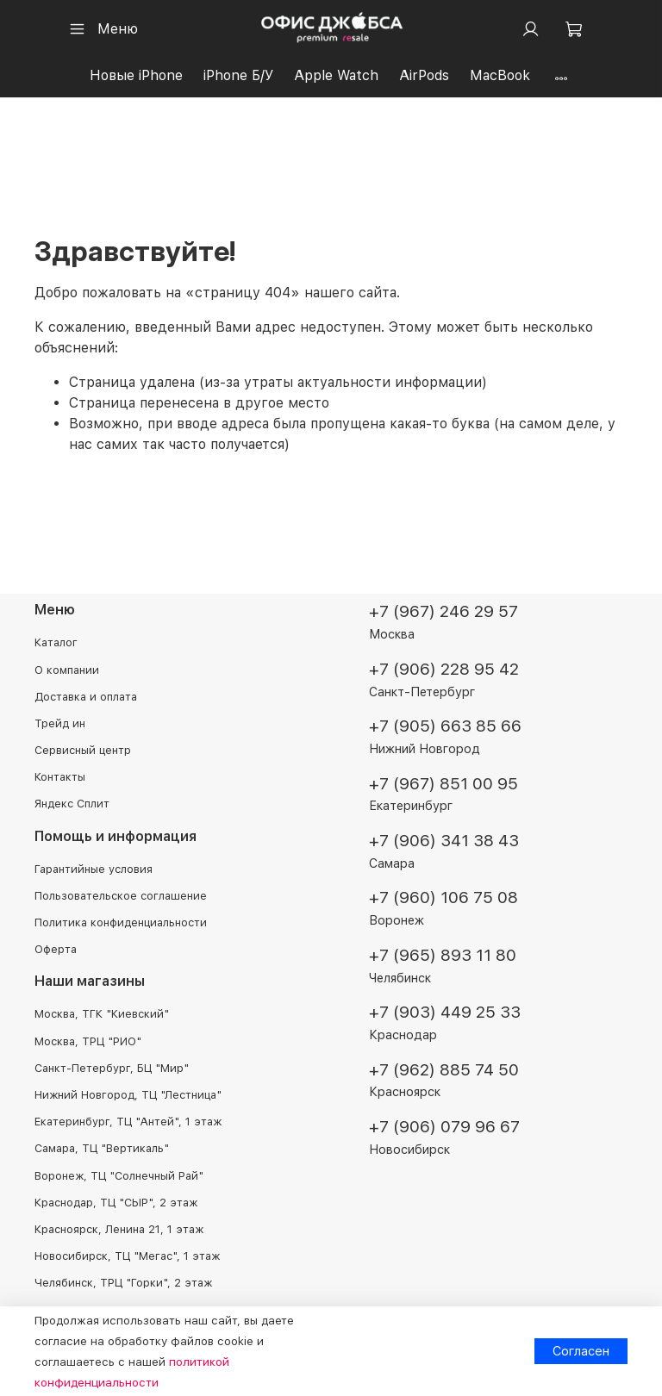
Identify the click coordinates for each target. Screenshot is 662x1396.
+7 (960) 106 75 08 (443, 897)
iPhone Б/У (239, 75)
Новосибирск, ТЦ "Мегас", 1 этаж (127, 1256)
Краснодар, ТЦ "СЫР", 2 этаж (115, 1202)
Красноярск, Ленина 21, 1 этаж (118, 1229)
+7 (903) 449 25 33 (445, 1012)
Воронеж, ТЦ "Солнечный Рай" (118, 1175)
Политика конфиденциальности (120, 922)
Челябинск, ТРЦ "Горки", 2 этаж (123, 1282)
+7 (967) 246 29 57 (443, 611)
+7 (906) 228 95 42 (444, 669)
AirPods (425, 75)
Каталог (56, 642)
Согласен (581, 1350)
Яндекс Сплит (71, 803)
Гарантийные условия (93, 869)
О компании (66, 670)
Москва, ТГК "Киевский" (101, 1013)
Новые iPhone (137, 75)
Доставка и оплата (85, 696)
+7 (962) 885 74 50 (444, 1070)
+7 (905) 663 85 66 (445, 726)
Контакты (59, 776)
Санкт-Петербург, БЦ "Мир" (111, 1068)
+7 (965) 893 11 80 (442, 955)
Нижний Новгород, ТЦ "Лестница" (128, 1094)
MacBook (501, 75)
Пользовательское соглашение (120, 895)
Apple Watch (337, 75)
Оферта (55, 949)
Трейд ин (59, 723)
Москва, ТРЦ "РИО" (87, 1041)
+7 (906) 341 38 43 (444, 841)
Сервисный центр (82, 750)
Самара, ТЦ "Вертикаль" (101, 1148)
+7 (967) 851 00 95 (443, 784)
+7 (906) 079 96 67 (444, 1127)
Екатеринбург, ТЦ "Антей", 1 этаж (128, 1121)
